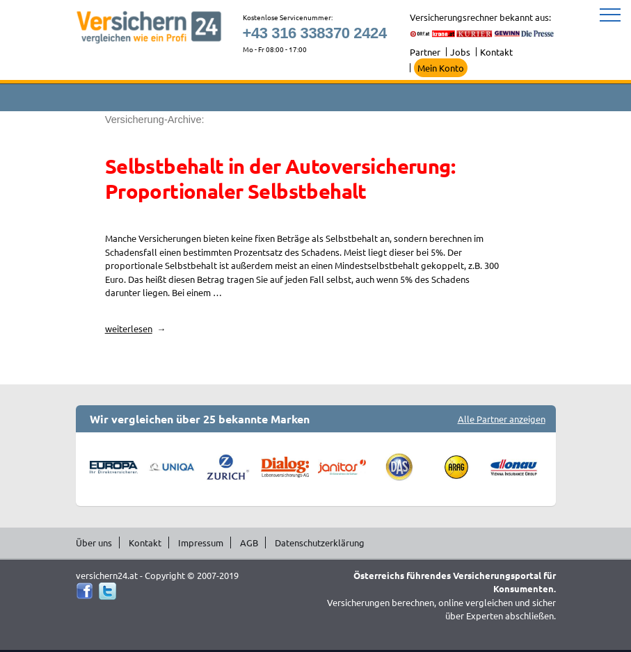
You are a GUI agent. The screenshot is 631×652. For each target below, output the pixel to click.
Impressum (200, 542)
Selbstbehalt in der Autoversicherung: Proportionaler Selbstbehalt (280, 179)
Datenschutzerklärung (320, 542)
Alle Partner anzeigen (501, 419)
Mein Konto (440, 68)
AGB (249, 542)
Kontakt (496, 52)
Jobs (460, 52)
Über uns (94, 542)
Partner (425, 52)
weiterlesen (135, 328)
